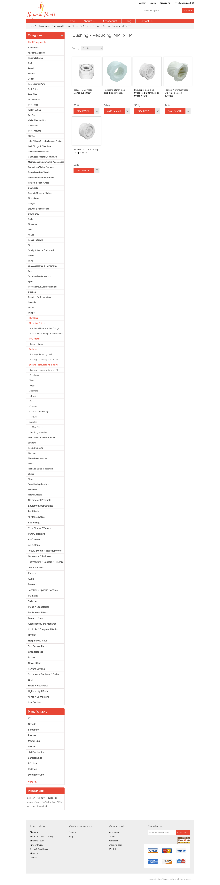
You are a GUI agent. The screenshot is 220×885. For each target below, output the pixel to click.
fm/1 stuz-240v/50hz (52, 802)
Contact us (146, 21)
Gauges (31, 203)
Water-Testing (34, 110)
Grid (186, 48)
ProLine (32, 735)
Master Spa (34, 741)
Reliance (32, 769)
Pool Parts (33, 511)
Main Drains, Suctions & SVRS (41, 437)
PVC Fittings (85, 26)
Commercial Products (39, 500)
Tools (30, 219)
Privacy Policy (36, 845)
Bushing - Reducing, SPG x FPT (43, 370)
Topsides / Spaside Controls (43, 590)
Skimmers (32, 489)
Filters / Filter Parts (38, 685)
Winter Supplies (36, 517)
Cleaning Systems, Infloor (39, 297)
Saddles (33, 422)
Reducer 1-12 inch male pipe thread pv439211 (114, 91)
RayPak (31, 115)
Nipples (33, 417)
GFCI (30, 680)
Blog (128, 21)
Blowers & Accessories (38, 209)
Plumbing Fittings (70, 26)
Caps (31, 401)
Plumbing (56, 26)
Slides (31, 474)
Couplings (34, 375)
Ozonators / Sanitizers (39, 556)
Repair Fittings (36, 344)
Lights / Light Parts (38, 691)
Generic (32, 724)
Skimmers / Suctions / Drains (43, 674)
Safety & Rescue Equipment (41, 250)
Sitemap (34, 832)
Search (72, 832)
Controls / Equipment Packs (43, 629)
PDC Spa (32, 763)
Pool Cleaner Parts (36, 84)
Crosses (33, 406)
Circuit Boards (35, 652)
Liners (31, 463)
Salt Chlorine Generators (39, 276)
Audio (31, 579)
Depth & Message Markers (40, 193)
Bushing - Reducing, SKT (40, 354)
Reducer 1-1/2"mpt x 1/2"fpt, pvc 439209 (83, 91)
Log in (153, 3)
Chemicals (33, 126)
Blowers (32, 584)
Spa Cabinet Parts (37, 646)
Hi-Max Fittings (36, 427)
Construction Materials (38, 151)
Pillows (31, 657)
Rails (30, 271)
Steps (30, 479)
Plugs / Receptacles (38, 607)
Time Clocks (33, 224)
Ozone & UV (33, 214)
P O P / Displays (36, 534)
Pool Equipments (42, 26)
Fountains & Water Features (40, 167)
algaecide (52, 798)
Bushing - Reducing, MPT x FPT (43, 365)
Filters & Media (35, 495)
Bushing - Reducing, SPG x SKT (43, 359)
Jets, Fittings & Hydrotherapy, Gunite (44, 141)
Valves (31, 235)
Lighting (31, 453)
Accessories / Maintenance (42, 624)
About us (34, 853)
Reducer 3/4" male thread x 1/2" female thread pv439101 (177, 93)
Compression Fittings (39, 411)
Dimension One (36, 774)
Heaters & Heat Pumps (38, 183)
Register (141, 3)
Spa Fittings (34, 522)
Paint (30, 261)
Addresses (113, 841)
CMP (30, 63)
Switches (32, 601)
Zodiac (31, 79)
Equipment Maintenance (40, 505)
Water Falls (33, 48)
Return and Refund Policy (41, 836)
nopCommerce (44, 879)
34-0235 (41, 798)
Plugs (32, 385)
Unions (31, 255)
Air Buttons (34, 545)
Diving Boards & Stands (39, 172)
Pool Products (34, 131)
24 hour (31, 798)
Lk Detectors (34, 100)
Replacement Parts (38, 612)
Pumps (31, 313)
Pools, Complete (35, 448)
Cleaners (32, 292)
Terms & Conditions (39, 849)
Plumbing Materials (38, 432)
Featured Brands (36, 618)
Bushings (97, 26)
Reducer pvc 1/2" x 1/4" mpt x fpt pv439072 (86, 151)
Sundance (33, 729)
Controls (32, 302)
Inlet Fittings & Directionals (40, 146)
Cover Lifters (34, 663)
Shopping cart (115, 845)
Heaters (32, 635)
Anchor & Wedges (36, 53)
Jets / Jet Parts (36, 567)
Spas (30, 281)
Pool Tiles (32, 94)
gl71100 (31, 806)
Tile (29, 229)
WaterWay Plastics (37, 120)
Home (71, 21)
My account (110, 21)
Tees (31, 380)
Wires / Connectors (38, 697)
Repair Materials (35, 240)
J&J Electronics (36, 752)
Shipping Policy (37, 841)
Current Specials (36, 668)
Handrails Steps (35, 58)
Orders (112, 836)
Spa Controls (35, 702)
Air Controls (34, 539)
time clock (42, 806)
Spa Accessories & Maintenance (42, 266)
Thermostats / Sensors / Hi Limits (45, 562)
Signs (30, 245)
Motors (31, 307)
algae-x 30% (33, 802)
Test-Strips (33, 89)
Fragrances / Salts (37, 640)
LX (29, 718)
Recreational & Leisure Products (42, 287)
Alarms (31, 136)
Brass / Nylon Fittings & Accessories (46, 333)
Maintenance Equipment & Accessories (46, 162)
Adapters (33, 391)
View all (32, 781)
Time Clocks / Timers (39, 528)
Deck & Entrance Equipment (41, 177)
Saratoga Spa (35, 758)
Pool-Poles (33, 105)
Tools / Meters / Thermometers (44, 550)
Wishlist (112, 849)
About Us (89, 21)
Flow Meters (33, 198)
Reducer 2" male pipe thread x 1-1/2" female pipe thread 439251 (146, 93)
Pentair (31, 68)
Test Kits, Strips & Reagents (40, 469)
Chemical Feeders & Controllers (42, 157)
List (191, 48)
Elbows (32, 396)
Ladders (32, 443)
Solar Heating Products (38, 484)
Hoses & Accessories (37, 458)
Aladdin (31, 74)
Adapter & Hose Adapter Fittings (44, 328)
